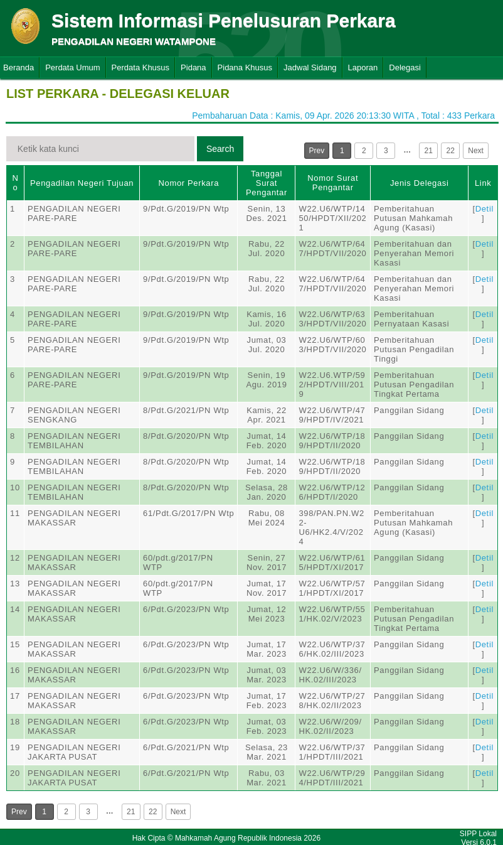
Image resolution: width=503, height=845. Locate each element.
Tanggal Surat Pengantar (266, 183)
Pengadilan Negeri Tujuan (82, 183)
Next (476, 150)
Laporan (363, 67)
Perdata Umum (72, 67)
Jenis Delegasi (419, 183)
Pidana (193, 67)
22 (451, 150)
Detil (484, 208)
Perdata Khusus (141, 67)
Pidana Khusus (245, 67)
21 (429, 150)
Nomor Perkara (188, 183)
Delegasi (405, 67)
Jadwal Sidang (310, 67)
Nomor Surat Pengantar (332, 182)
